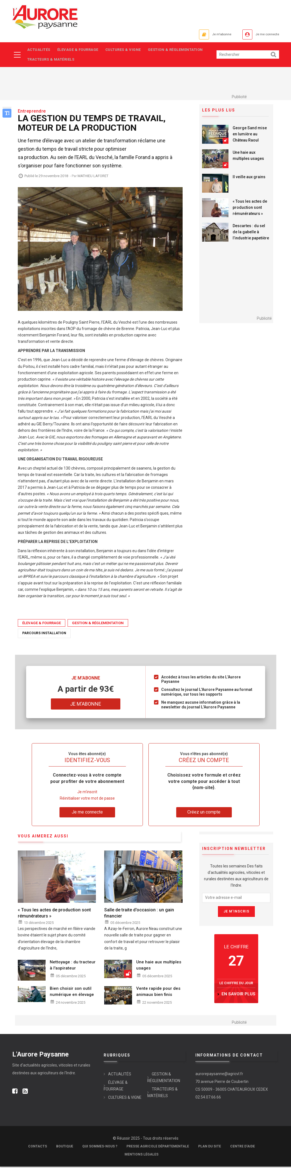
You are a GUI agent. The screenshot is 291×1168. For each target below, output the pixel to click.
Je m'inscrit (87, 793)
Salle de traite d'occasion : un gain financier (139, 914)
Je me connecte (263, 34)
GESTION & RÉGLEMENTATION (179, 50)
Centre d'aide (242, 1148)
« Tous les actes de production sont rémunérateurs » (250, 208)
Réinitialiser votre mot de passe (87, 800)
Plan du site (209, 1148)
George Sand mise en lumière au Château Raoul (250, 135)
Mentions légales (141, 1156)
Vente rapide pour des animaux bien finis (158, 993)
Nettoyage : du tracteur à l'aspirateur (73, 966)
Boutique (64, 1148)
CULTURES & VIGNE (126, 50)
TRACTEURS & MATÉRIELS (51, 60)
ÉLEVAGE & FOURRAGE (79, 50)
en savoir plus (238, 995)
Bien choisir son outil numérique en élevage (72, 993)
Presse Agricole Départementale (157, 1148)
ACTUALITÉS (39, 50)
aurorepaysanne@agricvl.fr (219, 1075)
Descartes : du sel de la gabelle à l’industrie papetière (251, 233)
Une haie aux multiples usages (248, 157)
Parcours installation (44, 635)
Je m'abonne (210, 34)
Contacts (37, 1148)
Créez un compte (203, 813)
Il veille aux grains (249, 178)
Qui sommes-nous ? (99, 1148)
